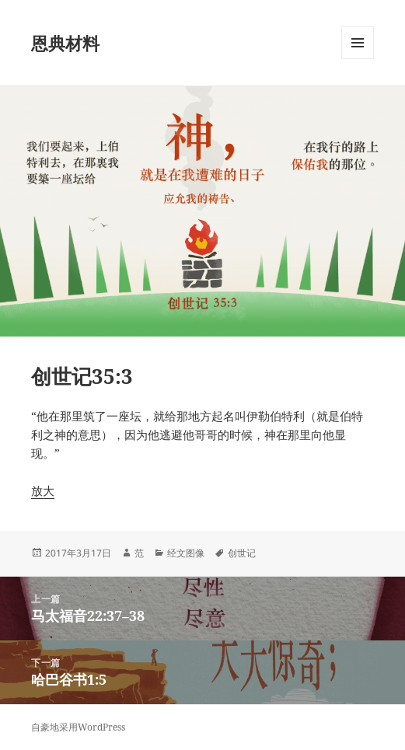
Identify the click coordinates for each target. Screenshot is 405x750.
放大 (42, 490)
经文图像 (185, 553)
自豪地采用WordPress (78, 727)
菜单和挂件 (358, 58)
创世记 (242, 553)
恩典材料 (65, 42)
